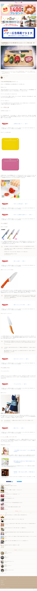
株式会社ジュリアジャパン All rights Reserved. (5, 587)
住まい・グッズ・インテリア (9, 39)
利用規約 (2, 582)
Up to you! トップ (3, 39)
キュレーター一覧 (3, 573)
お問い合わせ (3, 584)
